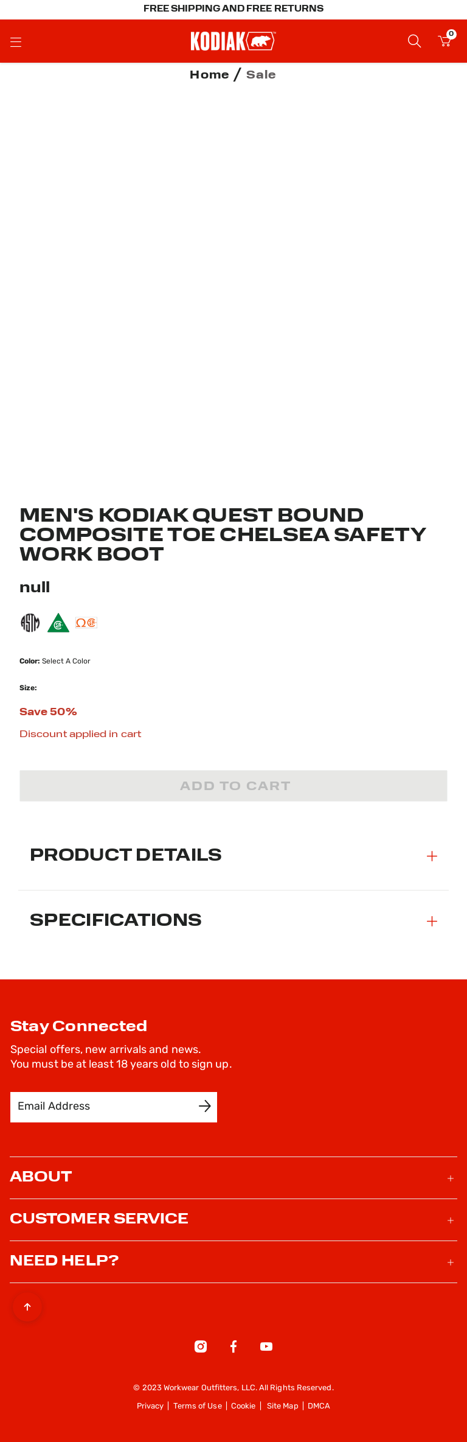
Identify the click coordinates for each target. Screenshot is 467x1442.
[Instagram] (201, 1349)
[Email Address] (105, 1107)
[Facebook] (233, 1349)
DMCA (319, 1406)
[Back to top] (27, 1303)
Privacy (150, 1406)
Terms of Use (197, 1406)
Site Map (283, 1406)
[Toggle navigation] (16, 41)
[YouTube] (266, 1349)
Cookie (243, 1406)
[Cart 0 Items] (444, 42)
